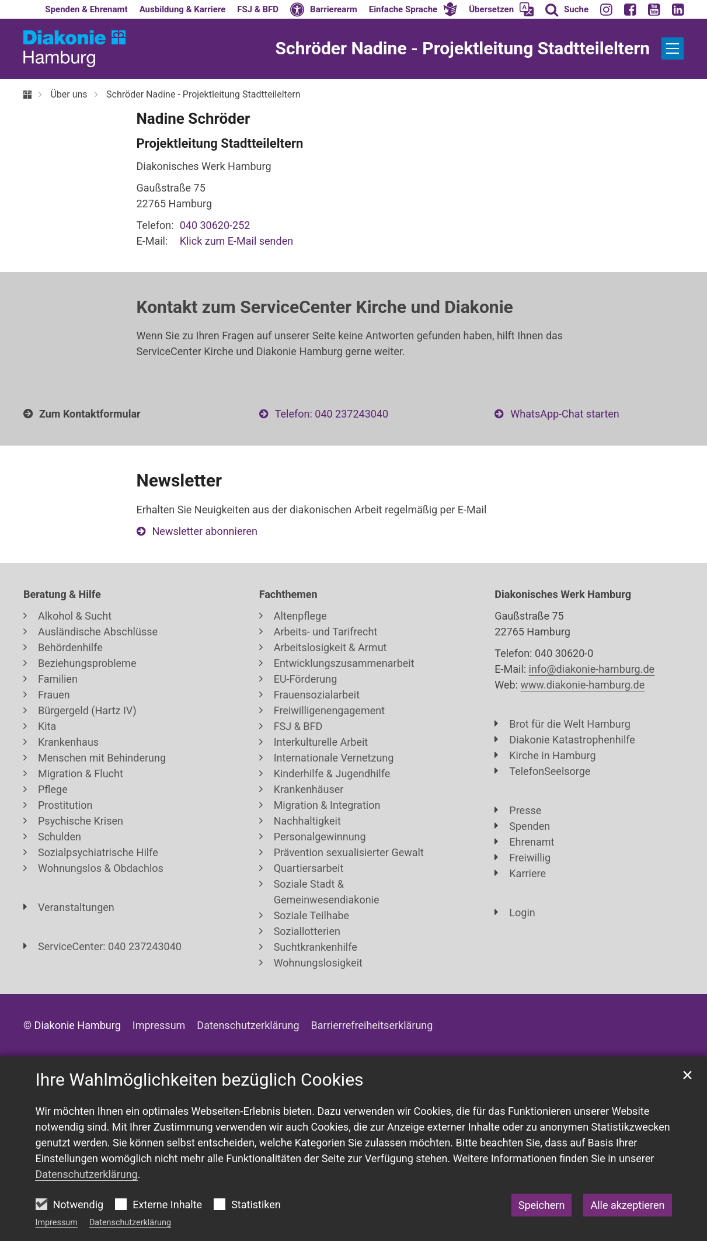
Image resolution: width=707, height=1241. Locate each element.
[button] (413, 9)
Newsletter (179, 480)
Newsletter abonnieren (204, 531)
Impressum (57, 1223)
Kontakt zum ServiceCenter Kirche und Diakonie (325, 307)
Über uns (68, 94)
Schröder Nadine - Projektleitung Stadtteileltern (203, 94)
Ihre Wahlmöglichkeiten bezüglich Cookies (200, 1079)
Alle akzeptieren (627, 1205)
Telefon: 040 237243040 (331, 414)
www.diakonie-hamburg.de (583, 685)
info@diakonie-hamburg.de (592, 669)
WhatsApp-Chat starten (564, 414)
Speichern (541, 1205)
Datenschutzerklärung (130, 1223)
